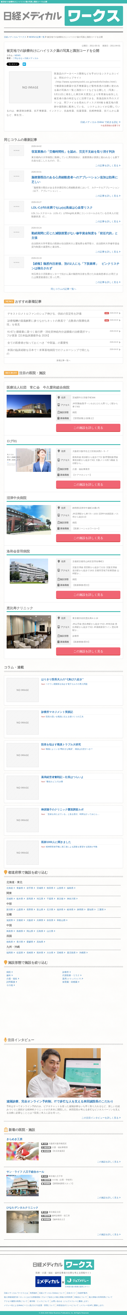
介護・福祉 (12, 978)
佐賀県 (21, 952)
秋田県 (51, 888)
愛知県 (91, 909)
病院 (9, 972)
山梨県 (21, 909)
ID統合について (80, 1297)
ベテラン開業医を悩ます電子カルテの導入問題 (66, 684)
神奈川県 (72, 898)
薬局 (72, 978)
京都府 (21, 920)
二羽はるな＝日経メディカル (25, 58)
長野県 (31, 909)
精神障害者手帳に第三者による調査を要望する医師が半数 (71, 847)
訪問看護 (11, 982)
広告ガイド (71, 1293)
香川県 (21, 942)
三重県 (101, 909)
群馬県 (31, 898)
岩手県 (31, 888)
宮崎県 (61, 952)
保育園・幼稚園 (70, 982)
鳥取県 (10, 931)
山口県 (51, 931)
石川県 (51, 909)
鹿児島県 (72, 952)
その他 (10, 985)
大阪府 (31, 920)
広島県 (41, 931)
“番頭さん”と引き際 (54, 781)
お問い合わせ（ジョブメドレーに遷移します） (70, 1301)
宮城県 (41, 888)
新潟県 (10, 909)
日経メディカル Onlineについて (52, 1293)
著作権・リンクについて (39, 1301)
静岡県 (81, 909)
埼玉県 (41, 898)
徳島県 (10, 942)
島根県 (21, 931)
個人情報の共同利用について (100, 1297)
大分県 (51, 952)
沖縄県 (83, 952)
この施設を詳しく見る (88, 427)
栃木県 (21, 898)
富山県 (41, 909)
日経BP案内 (82, 1293)
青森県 (21, 888)
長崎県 (31, 952)
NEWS (18, 55)
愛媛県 (31, 942)
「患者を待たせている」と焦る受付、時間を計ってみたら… (72, 814)
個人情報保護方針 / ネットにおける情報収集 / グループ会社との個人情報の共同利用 (38, 1297)
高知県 (41, 942)
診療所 (66, 972)
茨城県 (10, 898)
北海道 (10, 888)
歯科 (9, 975)
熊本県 (41, 952)
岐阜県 (71, 909)
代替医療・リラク (72, 975)
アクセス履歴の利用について (16, 1301)
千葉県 (51, 898)
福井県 (61, 909)
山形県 (61, 888)
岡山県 (31, 931)
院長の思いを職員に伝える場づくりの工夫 (65, 716)
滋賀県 (10, 920)
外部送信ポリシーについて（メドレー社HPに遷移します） (81, 1305)
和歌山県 (62, 920)
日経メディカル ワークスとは (16, 1293)
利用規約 (33, 1293)
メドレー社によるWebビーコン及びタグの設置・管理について (29, 1305)
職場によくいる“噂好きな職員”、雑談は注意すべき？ (69, 749)
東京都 (61, 898)
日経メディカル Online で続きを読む (100, 122)
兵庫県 (41, 920)
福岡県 (10, 952)
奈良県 (51, 920)
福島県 (71, 888)
